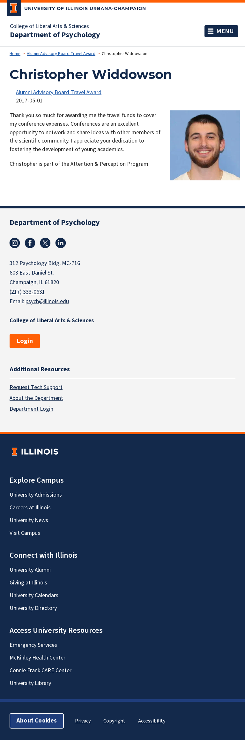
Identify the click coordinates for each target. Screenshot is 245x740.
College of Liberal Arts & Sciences (49, 26)
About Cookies (37, 720)
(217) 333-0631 (27, 292)
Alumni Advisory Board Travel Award (61, 54)
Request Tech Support (36, 387)
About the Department (36, 398)
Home (15, 54)
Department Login (31, 409)
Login (25, 341)
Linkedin (61, 243)
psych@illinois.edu (47, 301)
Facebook (30, 243)
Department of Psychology (55, 35)
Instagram (15, 243)
